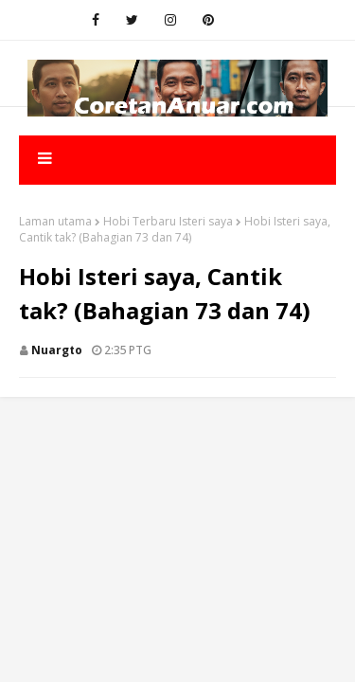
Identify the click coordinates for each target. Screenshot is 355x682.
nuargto (56, 350)
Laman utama (55, 221)
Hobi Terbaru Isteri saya (168, 221)
